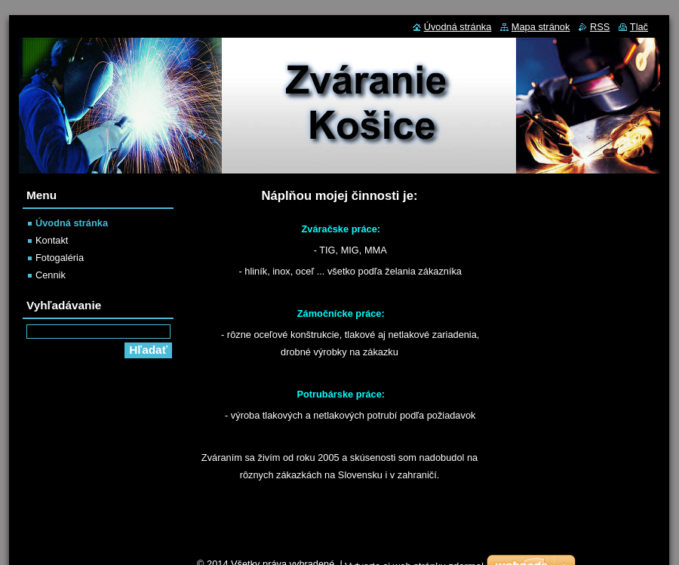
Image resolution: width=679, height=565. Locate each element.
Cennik (50, 275)
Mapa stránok (541, 26)
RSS (600, 26)
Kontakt (51, 240)
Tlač (639, 26)
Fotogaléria (59, 257)
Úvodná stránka (71, 223)
